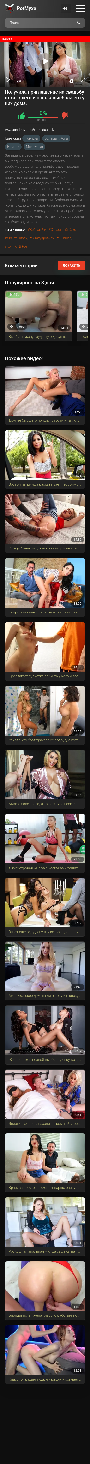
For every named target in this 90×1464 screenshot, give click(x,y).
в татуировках (43, 238)
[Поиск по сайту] (79, 23)
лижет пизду (17, 238)
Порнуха (31, 138)
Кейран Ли (38, 230)
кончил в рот (17, 246)
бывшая (65, 238)
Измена (13, 147)
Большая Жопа (56, 138)
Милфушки (34, 147)
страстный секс (63, 230)
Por (26, 8)
